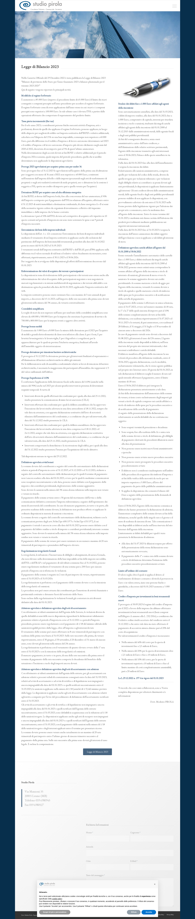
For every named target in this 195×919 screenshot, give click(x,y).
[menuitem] (174, 5)
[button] (155, 884)
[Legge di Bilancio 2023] (97, 751)
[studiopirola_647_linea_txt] (40, 5)
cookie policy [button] (57, 899)
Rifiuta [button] (134, 912)
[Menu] (174, 5)
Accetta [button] (149, 912)
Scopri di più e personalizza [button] (54, 912)
